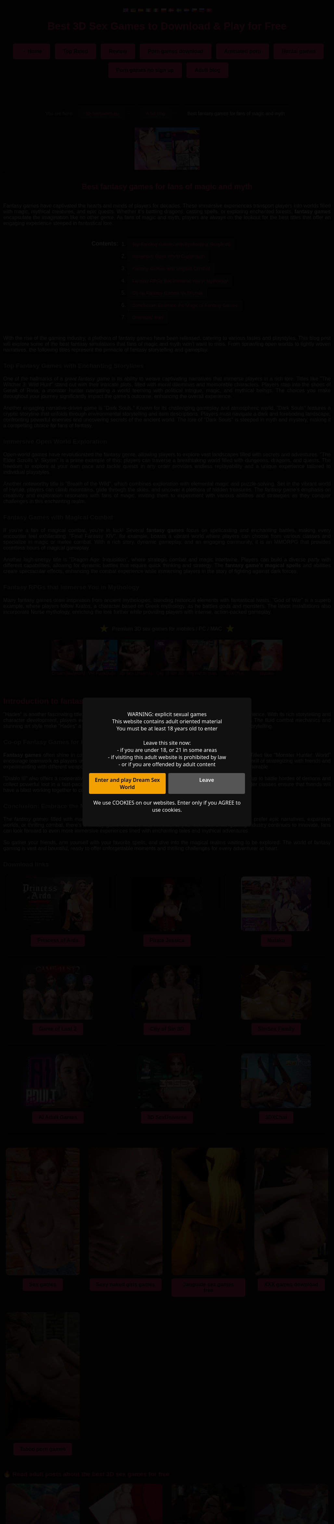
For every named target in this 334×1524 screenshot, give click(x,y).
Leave (206, 779)
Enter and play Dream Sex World (127, 783)
